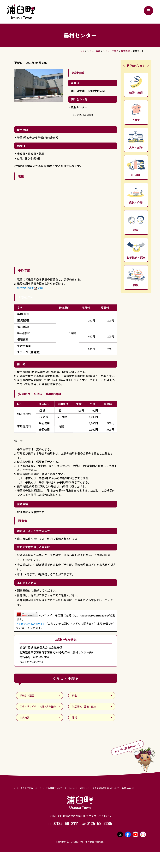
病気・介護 (135, 195)
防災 (136, 277)
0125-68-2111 (66, 823)
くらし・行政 (93, 50)
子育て (136, 113)
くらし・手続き (110, 50)
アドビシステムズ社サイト (30, 623)
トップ (81, 50)
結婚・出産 (136, 85)
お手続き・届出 (136, 250)
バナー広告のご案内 (23, 788)
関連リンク (85, 788)
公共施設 (125, 50)
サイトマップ (71, 788)
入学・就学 (136, 141)
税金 (136, 223)
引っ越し (136, 168)
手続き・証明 (27, 695)
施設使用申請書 (30, 288)
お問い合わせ (128, 788)
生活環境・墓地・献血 (84, 706)
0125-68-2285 (99, 823)
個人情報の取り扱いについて (105, 788)
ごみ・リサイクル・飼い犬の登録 (38, 706)
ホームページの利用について (48, 788)
